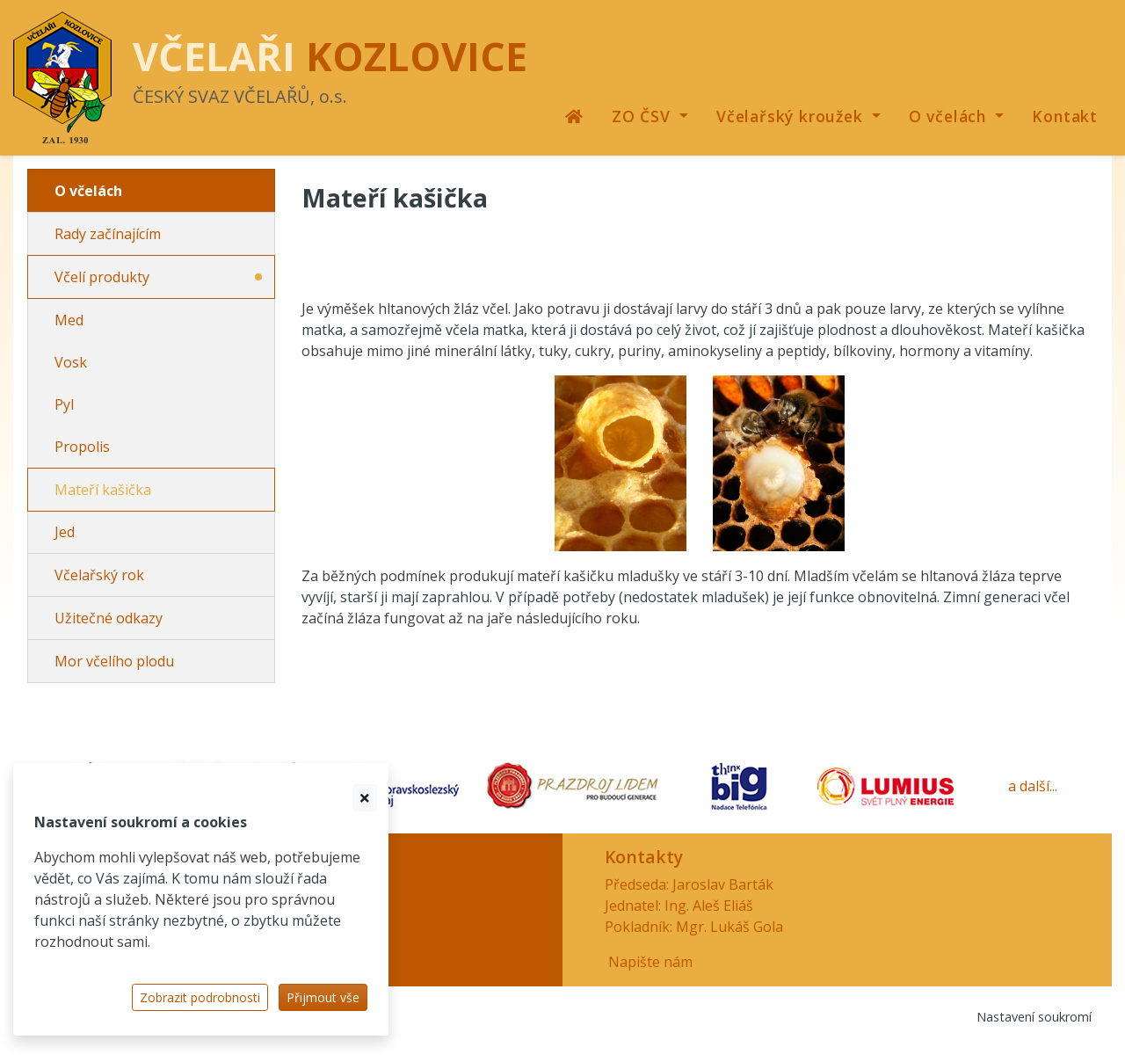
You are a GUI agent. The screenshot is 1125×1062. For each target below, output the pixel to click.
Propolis (82, 446)
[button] (650, 116)
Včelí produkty (101, 277)
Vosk (70, 362)
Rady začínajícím (107, 234)
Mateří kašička (102, 489)
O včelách (88, 190)
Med (68, 320)
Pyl (64, 404)
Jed (64, 532)
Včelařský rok (99, 575)
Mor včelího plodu (114, 661)
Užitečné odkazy (108, 618)
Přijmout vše (323, 997)
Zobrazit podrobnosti (200, 997)
